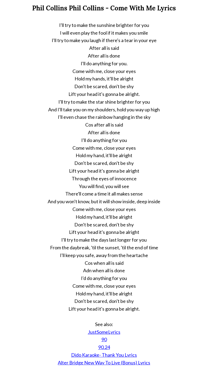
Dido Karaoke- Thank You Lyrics (104, 355)
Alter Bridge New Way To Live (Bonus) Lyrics (104, 362)
